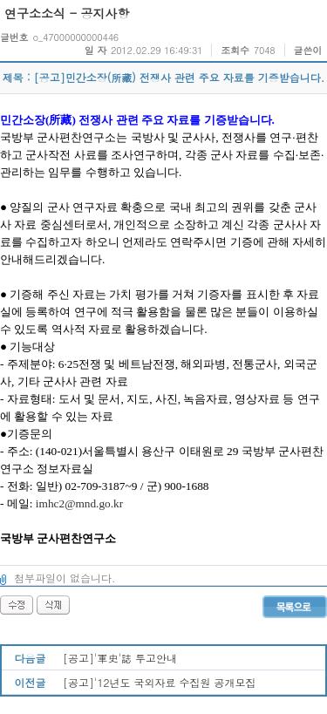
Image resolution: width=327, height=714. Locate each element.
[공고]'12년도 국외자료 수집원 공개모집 (159, 682)
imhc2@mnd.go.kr (79, 503)
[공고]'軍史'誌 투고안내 (120, 657)
